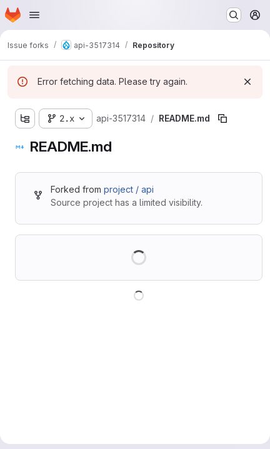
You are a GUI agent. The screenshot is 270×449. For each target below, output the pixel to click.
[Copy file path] (222, 118)
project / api (129, 189)
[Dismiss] (247, 81)
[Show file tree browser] (25, 118)
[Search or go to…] (233, 14)
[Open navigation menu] (34, 15)
